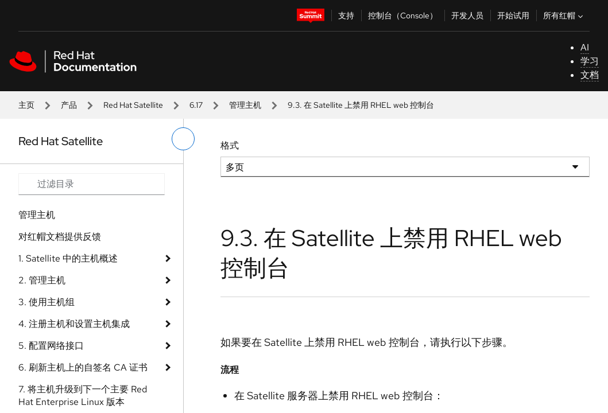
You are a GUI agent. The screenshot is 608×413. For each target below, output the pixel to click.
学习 (589, 61)
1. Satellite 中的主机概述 (68, 258)
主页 (26, 105)
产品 (69, 105)
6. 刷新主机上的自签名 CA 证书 (83, 367)
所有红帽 (564, 15)
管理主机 (245, 105)
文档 (589, 75)
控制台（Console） (402, 15)
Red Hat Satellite (133, 105)
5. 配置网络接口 (51, 346)
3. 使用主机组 (46, 302)
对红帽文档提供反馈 (59, 237)
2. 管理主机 (41, 280)
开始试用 (513, 15)
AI (584, 47)
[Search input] (91, 184)
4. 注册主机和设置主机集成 (74, 324)
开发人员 (467, 15)
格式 (229, 145)
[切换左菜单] (183, 138)
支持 (346, 15)
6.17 (196, 105)
